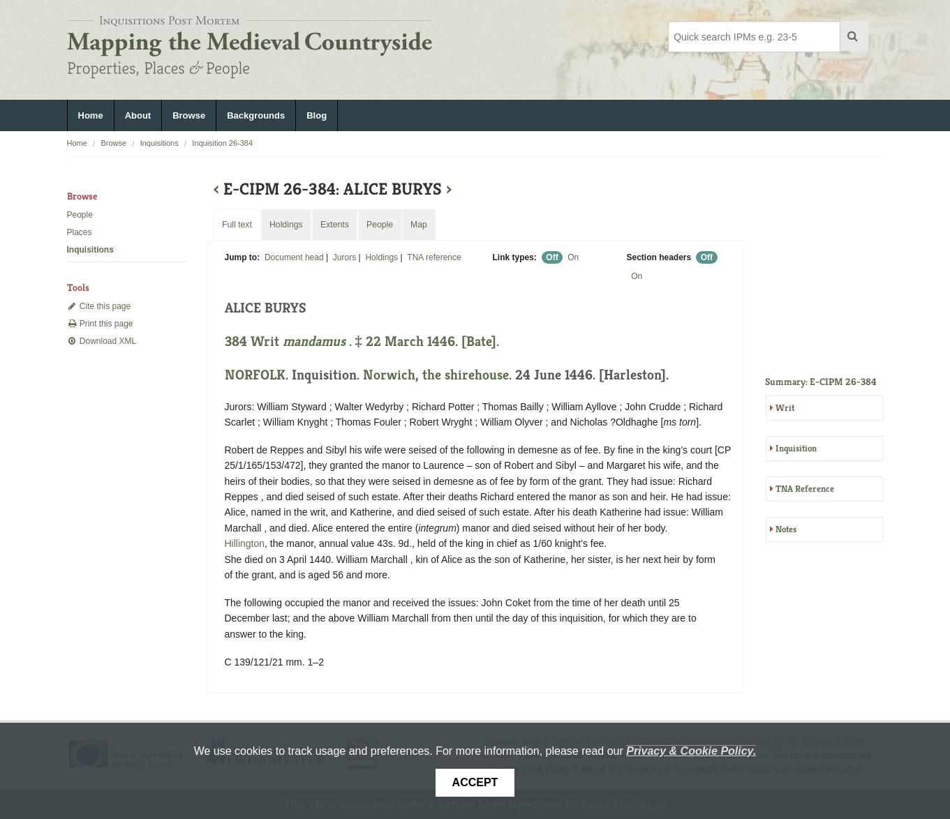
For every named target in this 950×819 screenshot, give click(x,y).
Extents (334, 225)
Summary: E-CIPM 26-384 (821, 381)
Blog (316, 115)
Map (418, 225)
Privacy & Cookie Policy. (691, 751)
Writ (784, 408)
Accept (475, 782)
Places (79, 232)
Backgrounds (256, 115)
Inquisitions (159, 143)
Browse (188, 115)
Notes (785, 529)
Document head (294, 257)
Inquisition (796, 448)
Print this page (100, 324)
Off (552, 257)
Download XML (102, 341)
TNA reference (434, 257)
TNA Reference (804, 489)
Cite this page (99, 306)
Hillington (245, 543)
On (573, 257)
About (138, 115)
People (80, 215)
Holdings (381, 257)
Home (90, 115)
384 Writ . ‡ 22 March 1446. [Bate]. (362, 341)
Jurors (344, 257)
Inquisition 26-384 (222, 143)
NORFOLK (255, 375)
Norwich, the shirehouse (436, 375)
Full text (237, 225)
